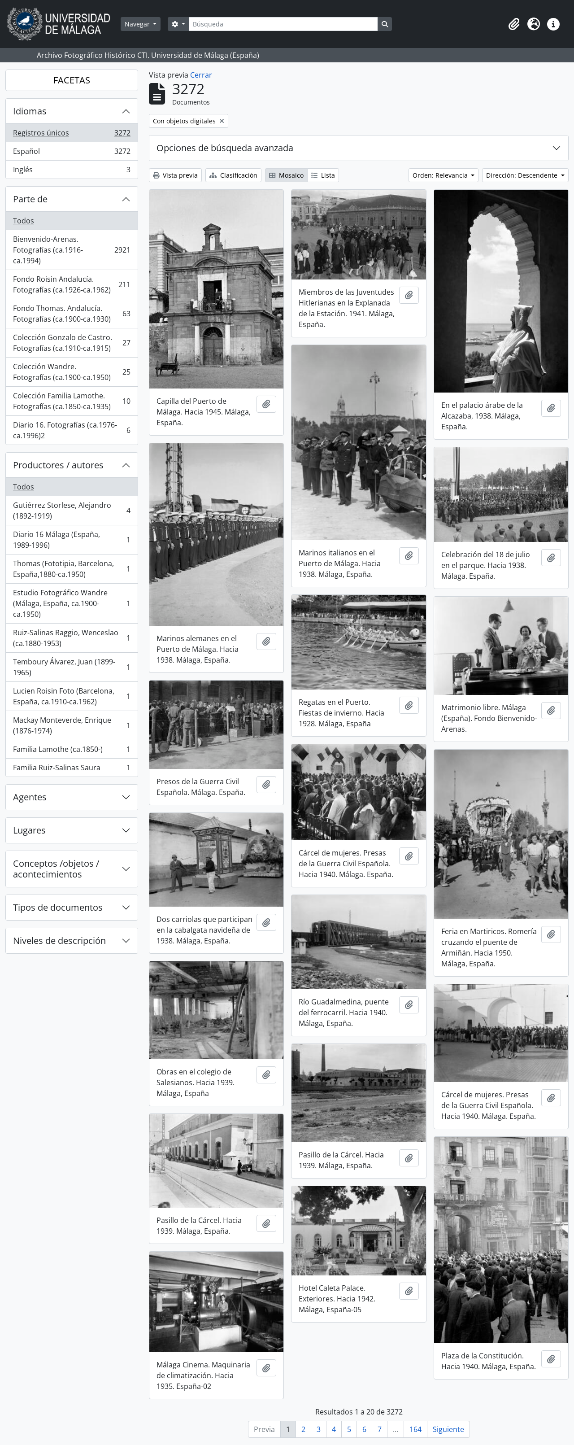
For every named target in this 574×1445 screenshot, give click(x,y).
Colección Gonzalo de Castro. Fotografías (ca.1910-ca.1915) (71, 342)
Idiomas (30, 111)
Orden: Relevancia (441, 175)
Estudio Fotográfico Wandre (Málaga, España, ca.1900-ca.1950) (71, 603)
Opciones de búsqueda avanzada (225, 148)
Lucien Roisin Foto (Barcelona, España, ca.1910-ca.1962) (71, 696)
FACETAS (71, 80)
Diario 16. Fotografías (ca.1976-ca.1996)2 (71, 430)
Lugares (29, 830)
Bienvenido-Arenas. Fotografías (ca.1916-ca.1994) (71, 250)
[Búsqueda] (283, 24)
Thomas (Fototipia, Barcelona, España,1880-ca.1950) (71, 569)
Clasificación (233, 175)
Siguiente (448, 1429)
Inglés (71, 171)
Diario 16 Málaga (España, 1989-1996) (71, 539)
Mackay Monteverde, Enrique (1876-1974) (71, 725)
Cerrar (201, 75)
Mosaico (286, 175)
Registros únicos (71, 134)
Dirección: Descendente (522, 175)
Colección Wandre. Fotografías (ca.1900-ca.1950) (71, 372)
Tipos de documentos (58, 907)
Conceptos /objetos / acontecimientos (56, 868)
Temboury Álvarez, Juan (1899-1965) (71, 667)
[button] (514, 24)
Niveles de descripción (59, 940)
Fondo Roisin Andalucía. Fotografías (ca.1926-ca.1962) (71, 284)
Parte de (30, 199)
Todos (23, 221)
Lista (323, 175)
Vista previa (175, 175)
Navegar (138, 24)
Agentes (30, 797)
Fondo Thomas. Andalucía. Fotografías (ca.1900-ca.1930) (71, 313)
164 (415, 1429)
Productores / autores (58, 465)
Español (71, 153)
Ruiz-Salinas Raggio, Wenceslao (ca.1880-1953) (71, 638)
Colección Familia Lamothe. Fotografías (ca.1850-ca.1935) (71, 401)
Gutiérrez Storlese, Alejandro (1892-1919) (71, 510)
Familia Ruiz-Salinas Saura (71, 769)
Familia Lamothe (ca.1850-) (71, 751)
